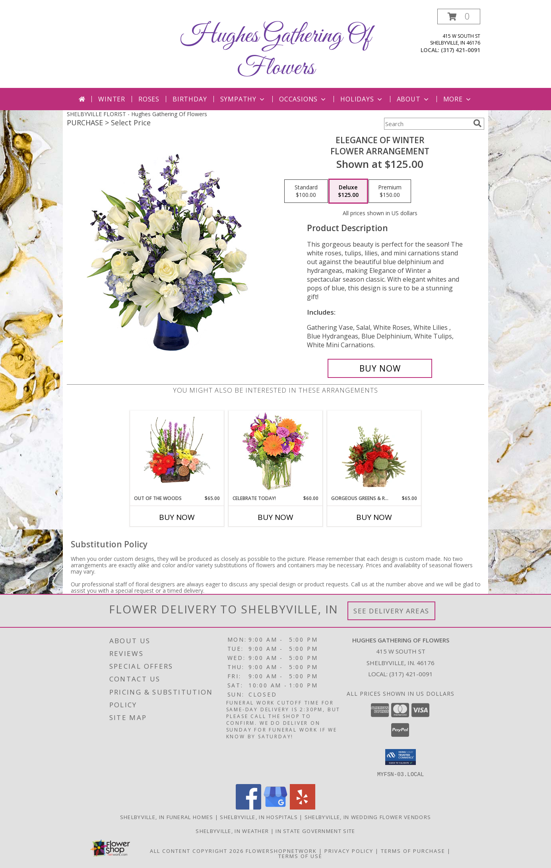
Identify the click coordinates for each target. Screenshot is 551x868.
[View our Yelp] (302, 807)
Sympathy (243, 99)
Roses (148, 99)
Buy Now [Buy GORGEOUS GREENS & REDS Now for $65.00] (374, 517)
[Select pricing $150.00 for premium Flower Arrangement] (390, 191)
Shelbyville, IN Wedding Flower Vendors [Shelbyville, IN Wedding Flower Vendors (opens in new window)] (368, 816)
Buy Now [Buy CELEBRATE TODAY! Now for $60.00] (275, 517)
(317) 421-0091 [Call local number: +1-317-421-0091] (460, 50)
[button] (458, 16)
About (413, 99)
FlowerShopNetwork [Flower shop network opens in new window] (281, 850)
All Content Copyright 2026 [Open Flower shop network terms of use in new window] (197, 850)
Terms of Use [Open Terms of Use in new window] (300, 855)
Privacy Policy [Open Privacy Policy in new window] (348, 850)
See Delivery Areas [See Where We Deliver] (391, 610)
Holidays (361, 99)
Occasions (303, 99)
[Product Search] (427, 123)
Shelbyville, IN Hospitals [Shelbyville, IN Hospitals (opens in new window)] (259, 816)
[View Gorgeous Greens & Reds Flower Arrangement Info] (374, 453)
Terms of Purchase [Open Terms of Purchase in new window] (413, 850)
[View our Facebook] (248, 807)
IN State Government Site (315, 830)
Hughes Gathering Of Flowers (275, 52)
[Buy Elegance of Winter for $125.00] (380, 368)
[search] (477, 123)
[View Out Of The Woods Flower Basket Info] (177, 453)
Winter (111, 99)
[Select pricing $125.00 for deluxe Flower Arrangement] (348, 191)
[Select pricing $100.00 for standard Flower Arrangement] (306, 191)
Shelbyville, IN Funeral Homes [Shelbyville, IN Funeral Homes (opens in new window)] (166, 816)
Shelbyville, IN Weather (232, 830)
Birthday (190, 99)
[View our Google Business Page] (275, 807)
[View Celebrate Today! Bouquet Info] (276, 453)
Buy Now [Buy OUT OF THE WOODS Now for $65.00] (177, 517)
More (457, 99)
